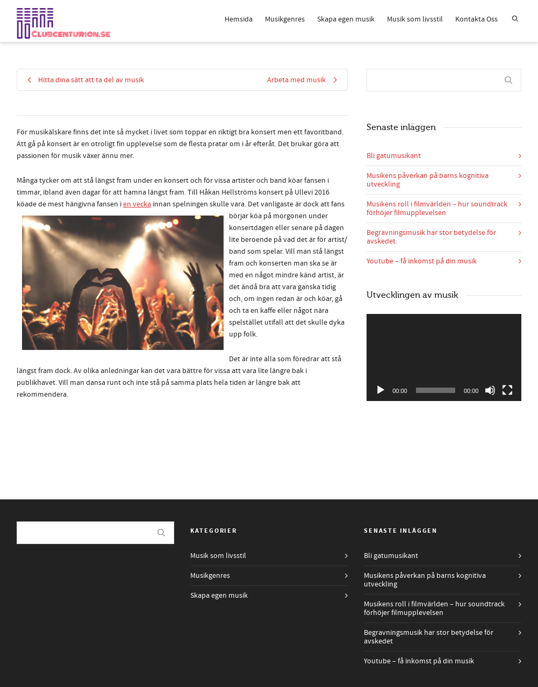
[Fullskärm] (507, 390)
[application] (444, 357)
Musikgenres (285, 19)
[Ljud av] (490, 390)
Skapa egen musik (346, 19)
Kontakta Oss (476, 19)
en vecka (137, 204)
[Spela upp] (380, 390)
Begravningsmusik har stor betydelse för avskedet (431, 237)
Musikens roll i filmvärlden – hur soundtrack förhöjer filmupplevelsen (437, 208)
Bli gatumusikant (394, 156)
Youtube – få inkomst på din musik (422, 261)
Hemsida (239, 19)
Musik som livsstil (415, 19)
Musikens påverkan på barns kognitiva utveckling (428, 180)
